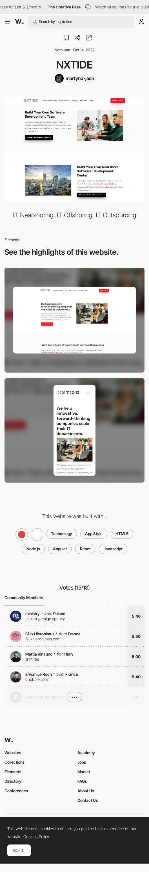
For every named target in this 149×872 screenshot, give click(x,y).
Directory (13, 781)
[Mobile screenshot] (74, 430)
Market (83, 771)
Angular (60, 548)
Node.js (33, 548)
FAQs (82, 781)
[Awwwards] (19, 21)
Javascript (113, 548)
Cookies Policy (36, 837)
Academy (86, 752)
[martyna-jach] (74, 78)
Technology (61, 533)
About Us (85, 790)
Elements (13, 771)
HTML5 (121, 533)
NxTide (74, 64)
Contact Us (87, 800)
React (85, 548)
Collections (15, 762)
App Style (94, 533)
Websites (13, 752)
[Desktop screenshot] (74, 320)
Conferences (16, 790)
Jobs (81, 762)
